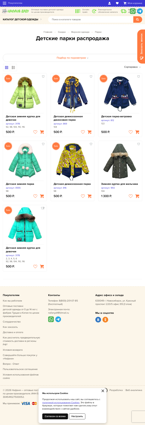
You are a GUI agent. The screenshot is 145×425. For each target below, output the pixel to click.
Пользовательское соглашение (20, 369)
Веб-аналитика (134, 390)
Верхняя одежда (80, 32)
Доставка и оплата (13, 332)
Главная (48, 32)
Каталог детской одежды (20, 19)
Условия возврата (13, 349)
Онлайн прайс (85, 11)
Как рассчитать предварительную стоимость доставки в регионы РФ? (21, 341)
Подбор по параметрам (73, 57)
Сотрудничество (12, 321)
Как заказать (10, 327)
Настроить (77, 416)
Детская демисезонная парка (72, 184)
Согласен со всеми (55, 416)
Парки (98, 32)
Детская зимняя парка (20, 184)
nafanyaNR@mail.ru (58, 312)
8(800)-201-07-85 (68, 300)
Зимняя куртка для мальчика (119, 184)
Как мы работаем (12, 300)
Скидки (62, 32)
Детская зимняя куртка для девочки (23, 118)
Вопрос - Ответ (11, 363)
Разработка (116, 390)
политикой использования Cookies (60, 402)
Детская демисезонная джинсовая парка (68, 118)
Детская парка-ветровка (116, 116)
